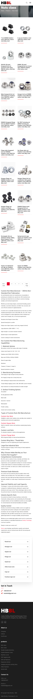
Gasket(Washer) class (7, 652)
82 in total (4, 284)
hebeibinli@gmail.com (6, 685)
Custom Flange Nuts (8, 435)
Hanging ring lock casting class (9, 664)
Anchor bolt (4, 669)
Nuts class (15, 11)
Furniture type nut (16, 577)
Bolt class (3, 645)
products (8, 11)
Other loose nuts (16, 567)
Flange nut (16, 557)
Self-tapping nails (5, 657)
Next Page (27, 284)
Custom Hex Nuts (7, 416)
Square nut (16, 552)
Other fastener (5, 667)
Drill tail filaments (5, 659)
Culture (3, 634)
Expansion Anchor (5, 662)
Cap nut (16, 572)
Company (3, 631)
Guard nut (16, 562)
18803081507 (4, 680)
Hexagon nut (16, 547)
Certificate (4, 636)
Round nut (16, 542)
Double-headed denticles (7, 650)
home (2, 11)
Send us (3, 528)
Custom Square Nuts (8, 423)
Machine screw (5, 655)
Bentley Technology (26, 520)
